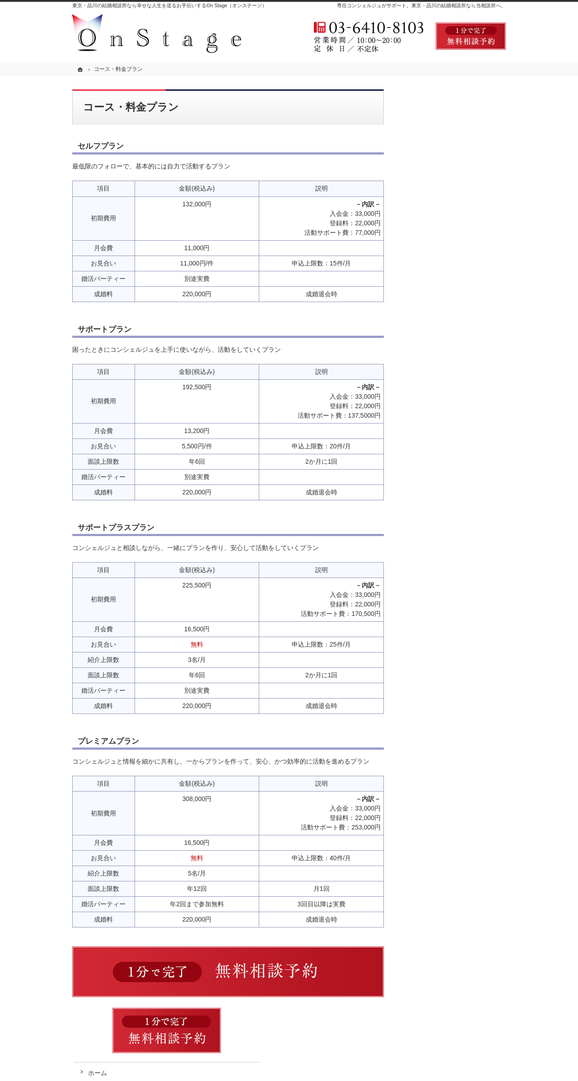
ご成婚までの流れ (437, 215)
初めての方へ (431, 174)
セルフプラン (101, 146)
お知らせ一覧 (431, 357)
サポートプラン (104, 329)
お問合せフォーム (451, 1032)
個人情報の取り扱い (440, 377)
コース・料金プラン (440, 194)
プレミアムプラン (108, 741)
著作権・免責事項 (437, 397)
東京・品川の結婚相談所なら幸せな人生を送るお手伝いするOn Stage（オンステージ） (169, 5)
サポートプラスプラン (116, 527)
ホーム (421, 154)
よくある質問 (431, 235)
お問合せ (424, 296)
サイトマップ (431, 418)
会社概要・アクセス (440, 336)
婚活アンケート (434, 255)
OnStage (181, 1067)
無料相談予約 (431, 276)
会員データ (427, 316)
